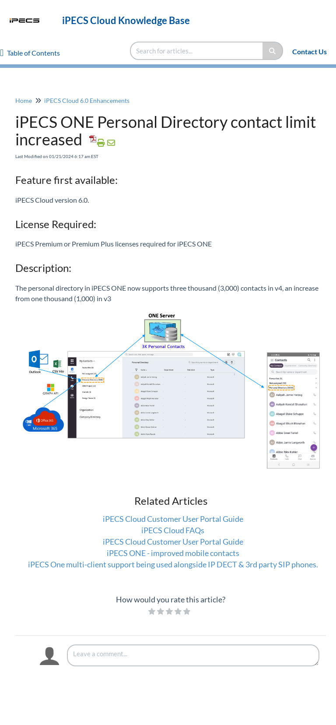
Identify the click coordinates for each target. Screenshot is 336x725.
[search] (197, 51)
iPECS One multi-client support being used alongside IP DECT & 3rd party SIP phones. (173, 564)
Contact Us (309, 51)
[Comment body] (193, 655)
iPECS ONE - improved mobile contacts (173, 553)
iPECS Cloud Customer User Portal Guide (173, 519)
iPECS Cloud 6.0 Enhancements (87, 100)
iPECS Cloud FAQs (172, 530)
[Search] (272, 51)
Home (23, 100)
